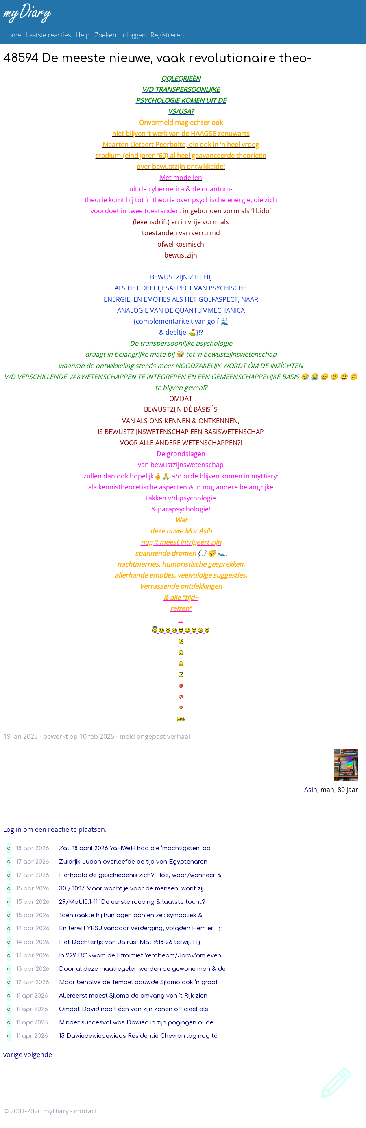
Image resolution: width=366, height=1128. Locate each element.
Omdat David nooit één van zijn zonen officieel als (133, 1009)
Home (12, 34)
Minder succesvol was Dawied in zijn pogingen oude (136, 1022)
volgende (38, 1054)
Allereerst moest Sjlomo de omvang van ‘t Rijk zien (133, 995)
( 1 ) (221, 928)
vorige (12, 1054)
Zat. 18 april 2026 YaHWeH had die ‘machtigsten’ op (135, 848)
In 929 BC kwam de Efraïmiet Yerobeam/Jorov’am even (140, 955)
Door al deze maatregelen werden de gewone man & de (142, 969)
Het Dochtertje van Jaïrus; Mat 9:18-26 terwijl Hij (129, 942)
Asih (310, 789)
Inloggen (133, 34)
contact (85, 1110)
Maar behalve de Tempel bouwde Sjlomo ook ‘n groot (138, 982)
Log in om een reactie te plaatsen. (55, 829)
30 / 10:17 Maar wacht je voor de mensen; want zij (131, 888)
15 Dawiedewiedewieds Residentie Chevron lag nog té (138, 1036)
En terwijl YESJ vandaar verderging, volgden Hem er (136, 928)
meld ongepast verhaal (155, 736)
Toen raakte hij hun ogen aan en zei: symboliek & (131, 915)
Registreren (167, 34)
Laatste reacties (48, 34)
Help (83, 34)
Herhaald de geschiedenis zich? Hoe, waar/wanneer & (140, 875)
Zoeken (105, 34)
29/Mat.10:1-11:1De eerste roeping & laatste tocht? (132, 902)
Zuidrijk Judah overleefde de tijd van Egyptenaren (133, 861)
